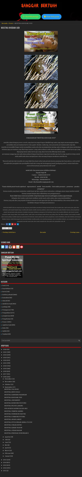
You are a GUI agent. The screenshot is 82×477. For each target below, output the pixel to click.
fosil (3, 285)
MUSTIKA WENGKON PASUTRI (15, 414)
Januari (7, 456)
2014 (5, 462)
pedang (4, 307)
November (8, 381)
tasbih (4, 331)
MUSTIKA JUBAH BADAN (13, 430)
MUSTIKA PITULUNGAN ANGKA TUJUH (18, 422)
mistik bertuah (7, 304)
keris (4, 291)
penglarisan (6, 316)
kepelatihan (6, 288)
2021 (5, 363)
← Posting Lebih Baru (8, 232)
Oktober (8, 384)
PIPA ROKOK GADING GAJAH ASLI (15, 408)
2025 (5, 352)
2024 (5, 355)
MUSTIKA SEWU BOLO (12, 392)
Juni (6, 442)
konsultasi (5, 297)
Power (11, 23)
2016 (5, 377)
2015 (5, 460)
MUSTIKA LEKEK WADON (13, 427)
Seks (4, 328)
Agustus (8, 437)
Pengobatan (6, 319)
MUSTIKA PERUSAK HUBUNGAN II (16, 433)
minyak (4, 300)
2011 (4, 470)
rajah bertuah (6, 325)
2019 (5, 368)
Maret (7, 450)
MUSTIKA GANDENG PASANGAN (15, 394)
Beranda (4, 23)
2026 (5, 349)
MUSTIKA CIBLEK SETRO (13, 425)
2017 (5, 374)
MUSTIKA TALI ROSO (11, 389)
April (7, 448)
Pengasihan (6, 313)
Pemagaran (6, 310)
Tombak (5, 334)
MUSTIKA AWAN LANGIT (12, 419)
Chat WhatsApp (30, 17)
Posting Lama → (75, 232)
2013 (5, 465)
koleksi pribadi (7, 294)
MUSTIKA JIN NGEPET (12, 400)
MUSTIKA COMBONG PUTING (14, 416)
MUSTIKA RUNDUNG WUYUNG (15, 403)
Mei (6, 445)
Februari (8, 453)
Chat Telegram (51, 17)
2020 (5, 366)
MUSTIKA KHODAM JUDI (10, 28)
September (9, 387)
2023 (5, 357)
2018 (5, 371)
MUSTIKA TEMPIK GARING (13, 411)
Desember (8, 379)
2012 (5, 468)
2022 (5, 360)
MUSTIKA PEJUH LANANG (13, 406)
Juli (6, 439)
